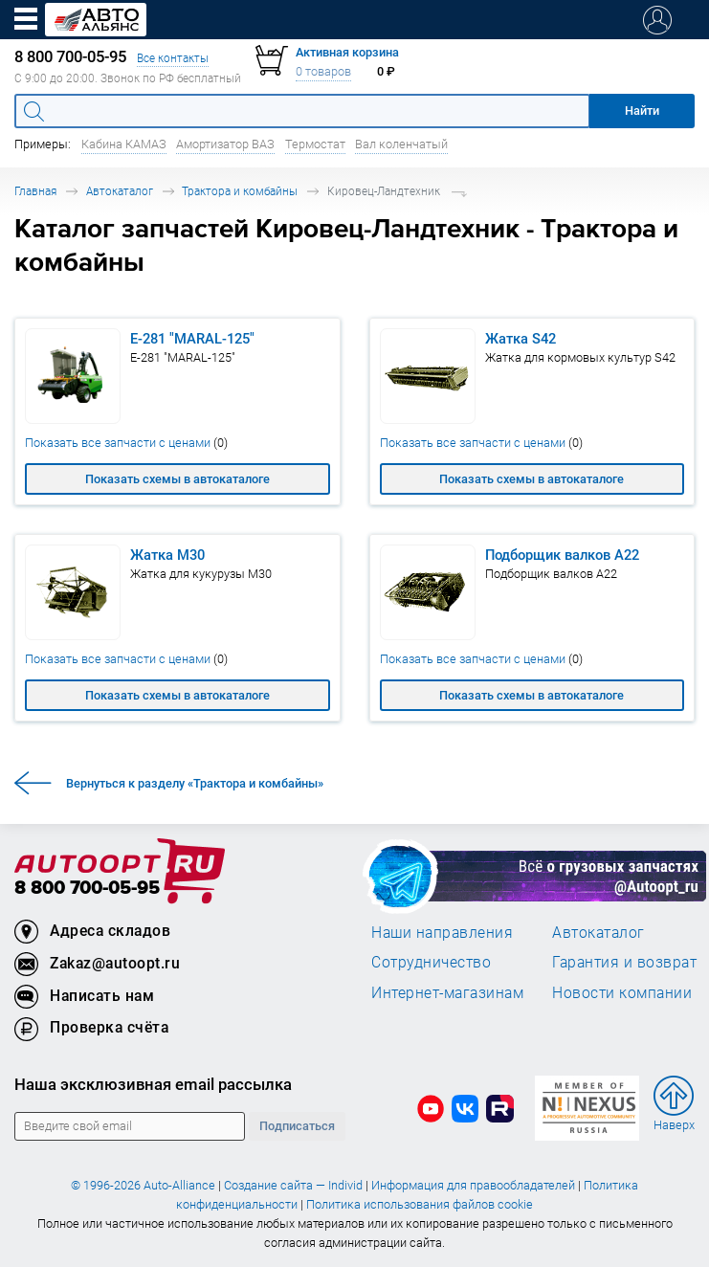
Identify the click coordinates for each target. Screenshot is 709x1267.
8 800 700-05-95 (87, 888)
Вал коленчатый (401, 144)
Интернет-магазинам (447, 992)
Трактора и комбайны (240, 191)
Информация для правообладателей (473, 1185)
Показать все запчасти (126, 442)
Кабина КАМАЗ (123, 144)
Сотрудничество (431, 961)
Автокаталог (119, 191)
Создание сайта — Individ (293, 1185)
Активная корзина (347, 52)
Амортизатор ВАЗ (225, 144)
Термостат (315, 144)
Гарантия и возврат (624, 961)
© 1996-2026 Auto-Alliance (143, 1185)
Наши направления (442, 932)
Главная (35, 191)
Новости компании (622, 992)
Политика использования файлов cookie (419, 1204)
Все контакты (173, 58)
